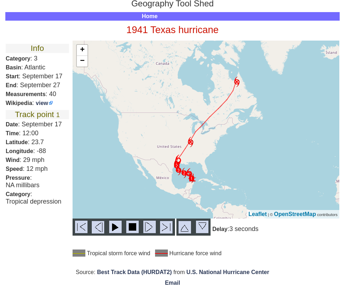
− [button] (82, 61)
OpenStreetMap (295, 214)
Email (172, 283)
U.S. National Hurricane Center (227, 272)
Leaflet (258, 214)
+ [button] (82, 50)
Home (150, 16)
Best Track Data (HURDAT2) (134, 272)
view (42, 103)
